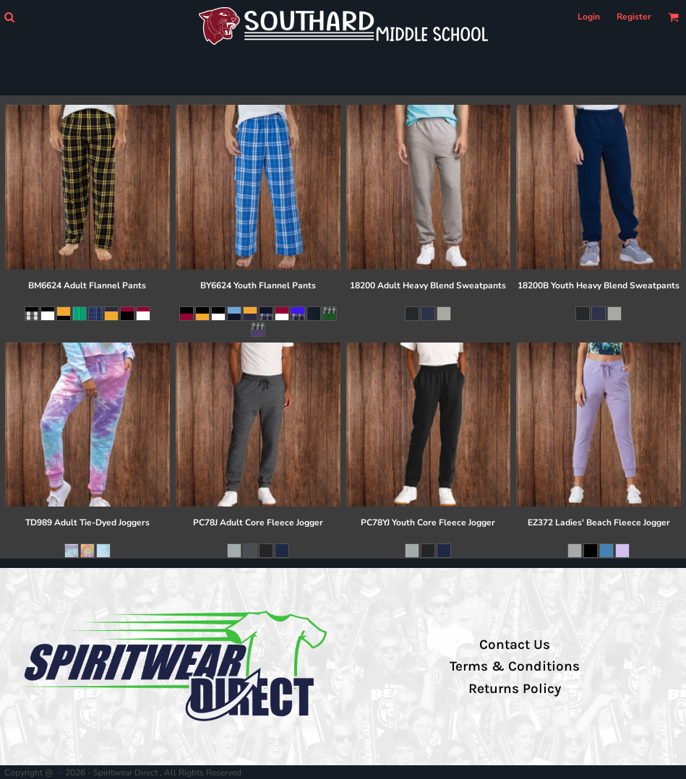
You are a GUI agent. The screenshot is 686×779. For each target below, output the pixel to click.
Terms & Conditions (515, 666)
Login (589, 16)
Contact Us (514, 645)
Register (634, 16)
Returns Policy (514, 689)
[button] (9, 17)
